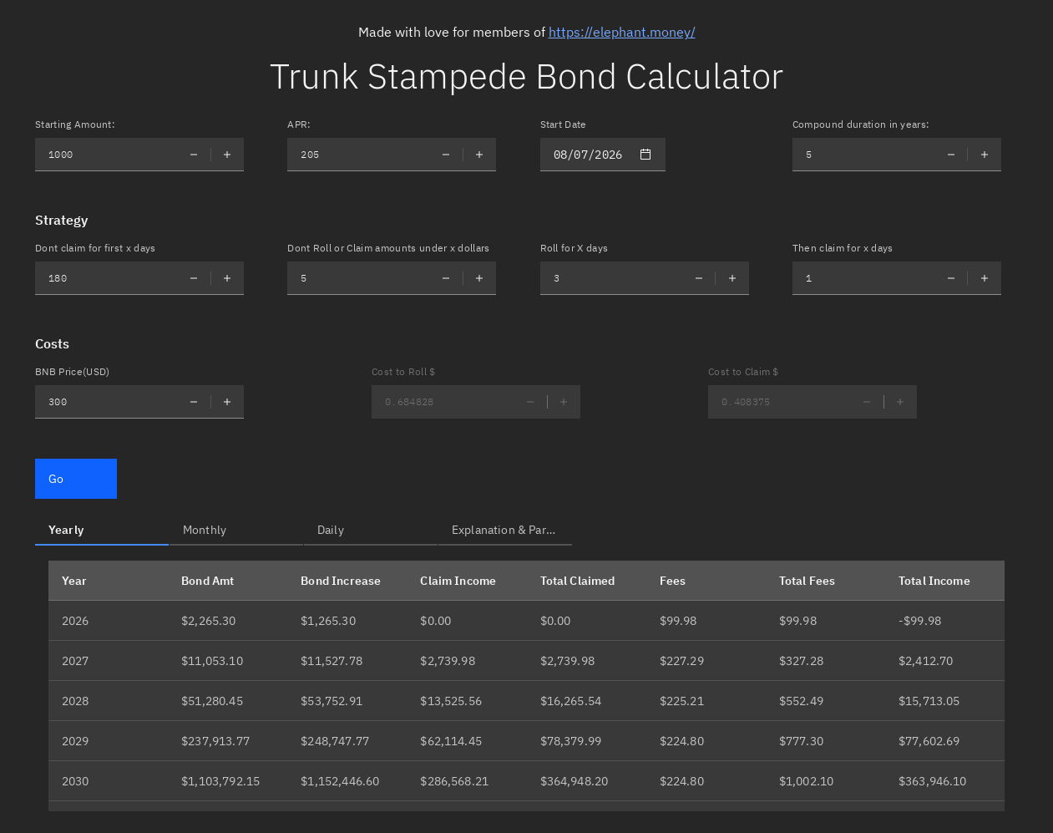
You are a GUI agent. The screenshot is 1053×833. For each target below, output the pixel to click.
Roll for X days (574, 247)
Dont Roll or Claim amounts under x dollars (388, 247)
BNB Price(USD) (72, 371)
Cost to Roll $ (403, 371)
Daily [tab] (330, 529)
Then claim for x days (843, 247)
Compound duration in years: (861, 124)
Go (55, 478)
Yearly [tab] (66, 529)
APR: (299, 124)
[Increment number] (227, 154)
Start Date (563, 124)
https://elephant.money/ (622, 31)
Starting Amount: (75, 124)
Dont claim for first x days (95, 247)
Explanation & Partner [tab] (510, 529)
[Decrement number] (193, 154)
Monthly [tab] (204, 529)
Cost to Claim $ (743, 371)
